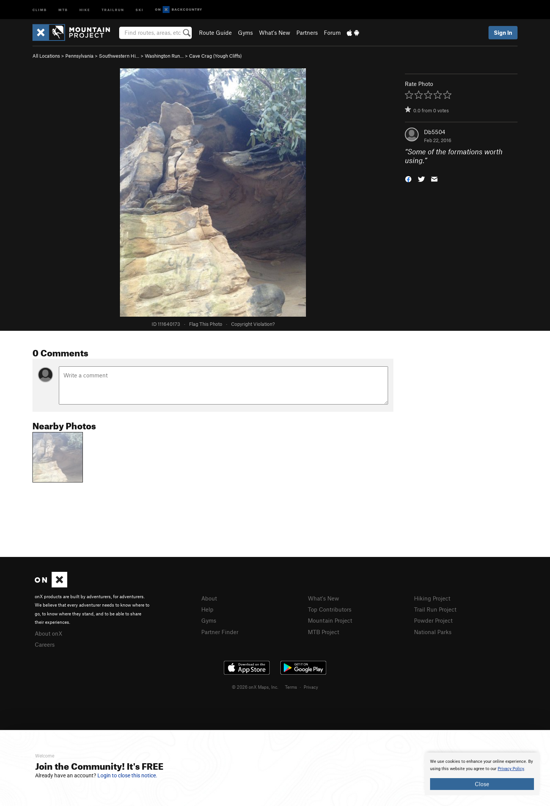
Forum (332, 32)
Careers (45, 644)
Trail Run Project (435, 609)
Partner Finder (219, 631)
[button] (408, 178)
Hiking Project (432, 598)
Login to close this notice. (127, 775)
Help (207, 609)
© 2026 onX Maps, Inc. (255, 686)
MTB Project (323, 631)
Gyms (245, 32)
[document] (482, 774)
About (209, 598)
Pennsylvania (79, 56)
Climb (39, 9)
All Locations (46, 56)
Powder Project (433, 620)
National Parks (432, 631)
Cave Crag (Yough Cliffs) (215, 56)
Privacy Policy (511, 768)
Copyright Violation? (253, 324)
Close (482, 783)
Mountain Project (330, 620)
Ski (140, 9)
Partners (307, 32)
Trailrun (113, 9)
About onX (48, 633)
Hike (84, 9)
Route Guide (215, 32)
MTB (63, 9)
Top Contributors (329, 609)
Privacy (311, 686)
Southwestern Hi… (119, 56)
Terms (291, 686)
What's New (274, 32)
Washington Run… (164, 56)
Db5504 (434, 131)
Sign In (503, 32)
